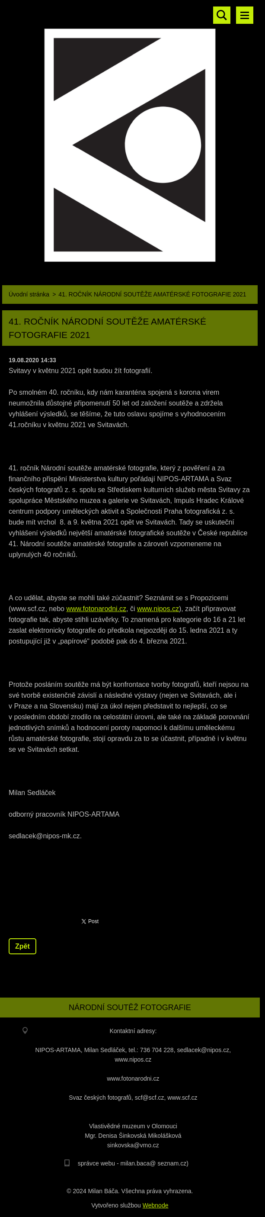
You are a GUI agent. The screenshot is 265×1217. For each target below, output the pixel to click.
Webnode (156, 1205)
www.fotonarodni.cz (96, 608)
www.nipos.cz (158, 608)
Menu (244, 15)
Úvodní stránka (29, 294)
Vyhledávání (221, 15)
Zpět (22, 946)
